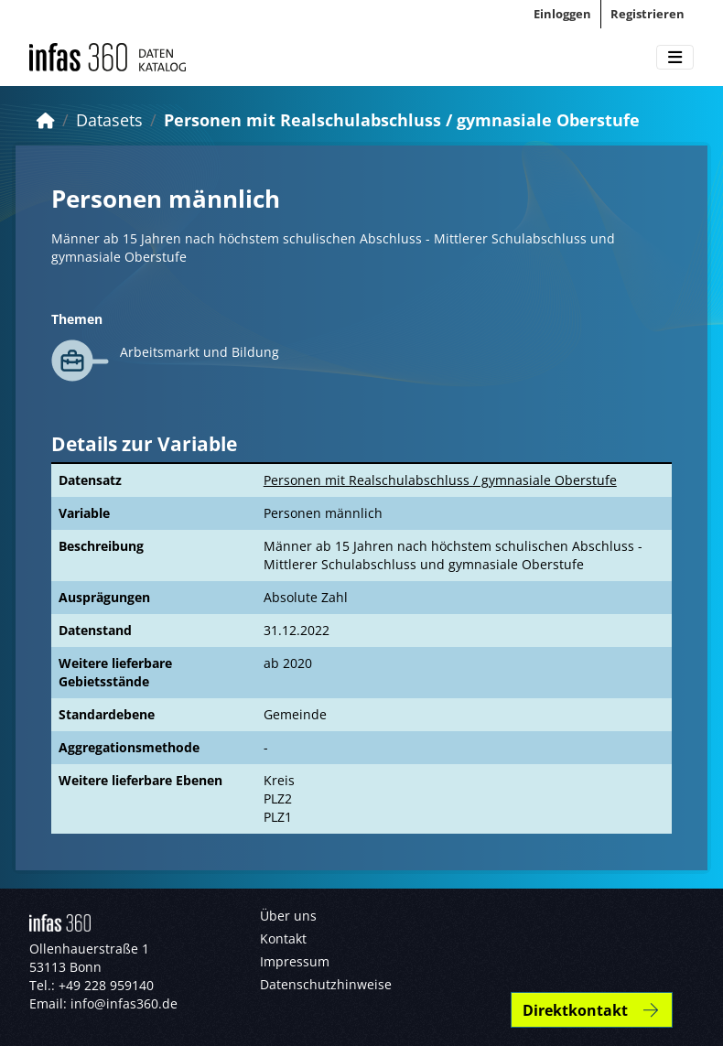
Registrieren (647, 13)
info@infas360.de (124, 1003)
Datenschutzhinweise (326, 984)
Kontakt (283, 938)
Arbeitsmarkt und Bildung (199, 352)
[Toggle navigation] (675, 57)
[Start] (46, 120)
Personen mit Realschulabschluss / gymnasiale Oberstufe (402, 120)
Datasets (109, 120)
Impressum (294, 961)
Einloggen (562, 13)
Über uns (288, 915)
